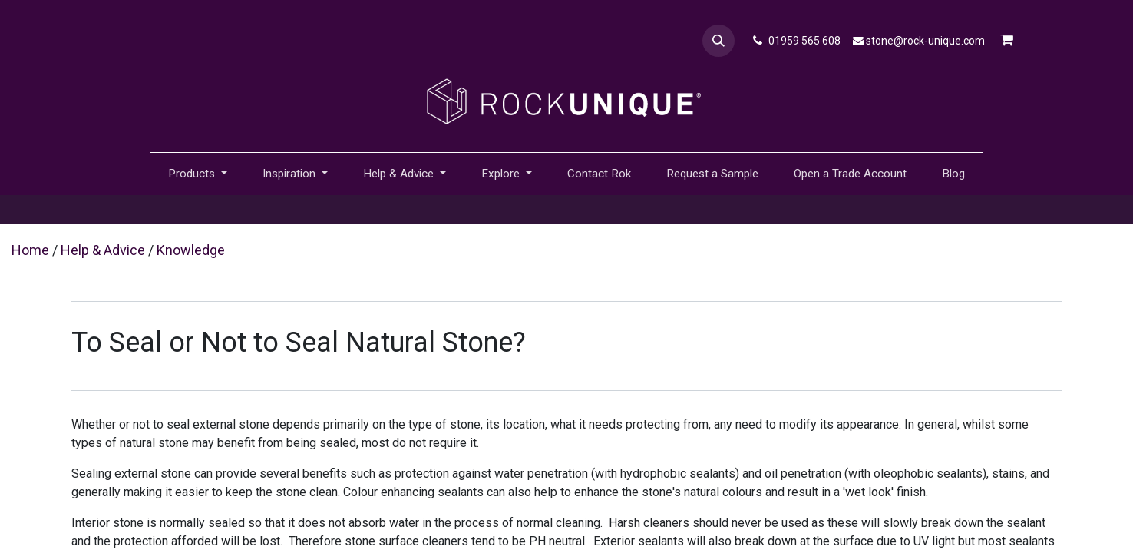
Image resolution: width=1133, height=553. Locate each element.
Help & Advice (103, 250)
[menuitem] (599, 174)
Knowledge (191, 250)
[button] (718, 41)
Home (30, 250)
